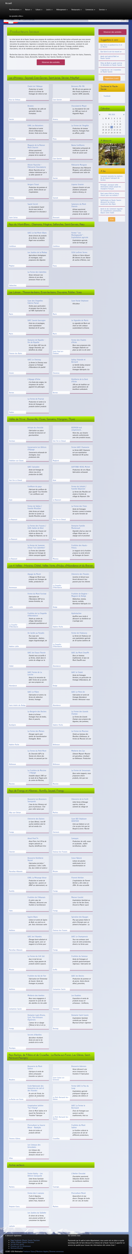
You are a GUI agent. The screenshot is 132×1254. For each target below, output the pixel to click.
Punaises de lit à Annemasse (21, 1246)
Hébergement (62, 10)
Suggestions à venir (112, 78)
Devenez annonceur (57, 1251)
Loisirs (49, 10)
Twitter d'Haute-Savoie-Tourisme (22, 1242)
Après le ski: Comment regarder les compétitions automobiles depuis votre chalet (112, 211)
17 (120, 127)
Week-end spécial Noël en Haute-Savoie (110, 57)
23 (117, 130)
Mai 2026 (112, 114)
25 (103, 133)
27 (109, 133)
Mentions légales (42, 1251)
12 (106, 127)
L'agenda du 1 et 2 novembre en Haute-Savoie (111, 71)
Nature (28, 10)
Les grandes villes (16, 16)
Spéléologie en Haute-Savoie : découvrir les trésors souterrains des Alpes (111, 202)
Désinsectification (17, 1248)
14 (111, 127)
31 (120, 133)
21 (111, 130)
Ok (124, 19)
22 (114, 130)
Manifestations (15, 10)
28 (111, 133)
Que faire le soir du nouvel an (111, 52)
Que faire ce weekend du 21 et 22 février (111, 46)
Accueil (8, 3)
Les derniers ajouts (17, 1244)
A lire (112, 219)
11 (103, 127)
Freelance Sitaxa (29, 1251)
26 (106, 133)
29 (114, 133)
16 (117, 127)
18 (103, 130)
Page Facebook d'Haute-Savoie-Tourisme (25, 1240)
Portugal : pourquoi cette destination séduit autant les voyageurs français (111, 187)
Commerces (90, 10)
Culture (39, 10)
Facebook (107, 96)
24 (120, 130)
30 (117, 133)
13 (109, 127)
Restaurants (76, 10)
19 (106, 130)
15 (114, 127)
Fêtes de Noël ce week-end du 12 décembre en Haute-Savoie (111, 64)
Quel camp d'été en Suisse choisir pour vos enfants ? (110, 194)
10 (120, 124)
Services (102, 10)
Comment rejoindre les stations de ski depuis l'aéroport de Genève (112, 178)
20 (109, 130)
